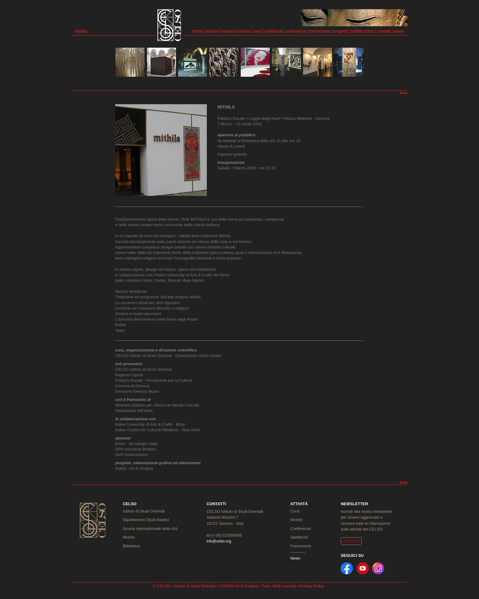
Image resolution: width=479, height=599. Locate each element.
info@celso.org (219, 541)
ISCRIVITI (351, 541)
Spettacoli (299, 537)
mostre (243, 31)
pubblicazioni (362, 31)
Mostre (296, 519)
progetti (340, 31)
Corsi (294, 511)
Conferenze (300, 528)
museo (227, 31)
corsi (256, 31)
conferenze (295, 31)
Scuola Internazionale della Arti (150, 528)
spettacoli (273, 31)
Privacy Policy (311, 586)
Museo (129, 537)
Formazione (300, 546)
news (399, 31)
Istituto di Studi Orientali (144, 511)
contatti (384, 31)
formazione (319, 31)
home (197, 31)
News (295, 558)
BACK (404, 92)
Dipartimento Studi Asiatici (146, 519)
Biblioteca (131, 546)
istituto (212, 31)
